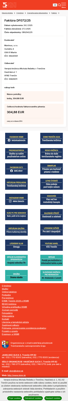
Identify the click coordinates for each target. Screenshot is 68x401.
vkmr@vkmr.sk (16, 371)
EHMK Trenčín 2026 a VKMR (15, 301)
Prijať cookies (15, 398)
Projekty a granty (10, 331)
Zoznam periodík (10, 310)
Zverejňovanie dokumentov (37, 13)
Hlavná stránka (7, 13)
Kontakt (5, 319)
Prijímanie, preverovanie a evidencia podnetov (24, 328)
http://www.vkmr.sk (17, 375)
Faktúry (54, 13)
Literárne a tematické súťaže (15, 322)
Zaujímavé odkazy (10, 325)
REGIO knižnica (9, 304)
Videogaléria (8, 316)
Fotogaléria (7, 313)
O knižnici (20, 13)
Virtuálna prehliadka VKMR (14, 307)
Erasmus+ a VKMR (10, 334)
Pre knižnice (8, 298)
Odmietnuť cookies (33, 398)
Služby (5, 289)
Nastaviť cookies (53, 398)
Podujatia (6, 295)
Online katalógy (9, 292)
